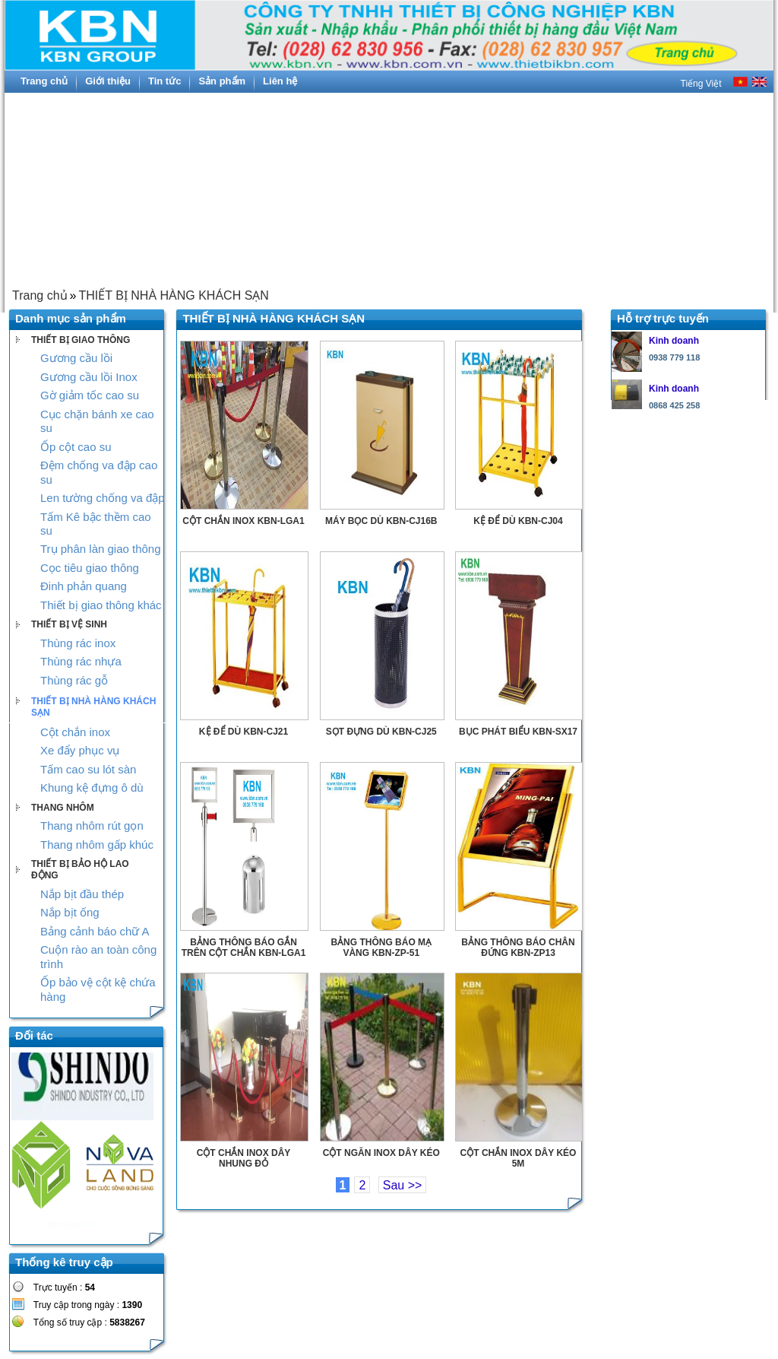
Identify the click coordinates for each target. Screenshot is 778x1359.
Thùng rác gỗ (74, 680)
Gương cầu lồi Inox (89, 376)
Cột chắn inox (75, 732)
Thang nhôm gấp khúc (96, 844)
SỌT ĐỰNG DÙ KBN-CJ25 (381, 731)
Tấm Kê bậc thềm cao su (95, 523)
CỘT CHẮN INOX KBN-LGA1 (243, 521)
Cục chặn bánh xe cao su (97, 421)
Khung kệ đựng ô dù (92, 787)
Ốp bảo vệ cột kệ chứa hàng (98, 989)
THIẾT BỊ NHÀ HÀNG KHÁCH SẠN (173, 295)
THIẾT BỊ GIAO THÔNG (80, 340)
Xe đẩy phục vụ (79, 750)
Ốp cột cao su (76, 446)
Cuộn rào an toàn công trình (98, 956)
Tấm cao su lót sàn (88, 769)
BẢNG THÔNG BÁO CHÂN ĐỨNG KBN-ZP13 (517, 947)
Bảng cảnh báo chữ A (95, 931)
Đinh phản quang (83, 585)
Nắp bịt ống (70, 912)
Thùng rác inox (77, 643)
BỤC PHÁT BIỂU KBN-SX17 (518, 731)
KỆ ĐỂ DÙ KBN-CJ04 (517, 521)
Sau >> (402, 1185)
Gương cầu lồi (76, 357)
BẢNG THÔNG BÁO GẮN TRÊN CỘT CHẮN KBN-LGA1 (244, 947)
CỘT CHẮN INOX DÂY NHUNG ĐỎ (244, 1158)
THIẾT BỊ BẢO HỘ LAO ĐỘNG (80, 870)
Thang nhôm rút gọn (92, 825)
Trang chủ (40, 295)
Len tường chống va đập (102, 497)
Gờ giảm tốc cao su (89, 395)
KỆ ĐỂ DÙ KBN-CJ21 (243, 731)
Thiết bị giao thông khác (101, 605)
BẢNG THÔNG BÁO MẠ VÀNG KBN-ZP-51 (381, 947)
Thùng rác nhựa (81, 661)
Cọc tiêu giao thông (89, 567)
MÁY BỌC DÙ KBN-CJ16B (381, 521)
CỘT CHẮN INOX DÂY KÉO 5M (518, 1158)
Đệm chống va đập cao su (98, 472)
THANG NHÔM (62, 807)
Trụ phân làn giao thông (100, 548)
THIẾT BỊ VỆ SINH (69, 624)
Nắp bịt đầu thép (82, 893)
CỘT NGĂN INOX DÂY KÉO (381, 1153)
